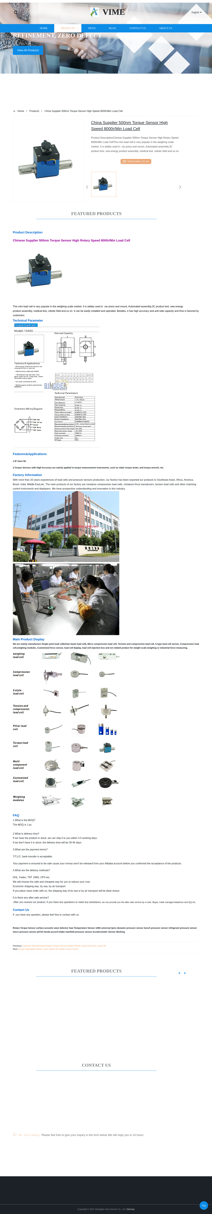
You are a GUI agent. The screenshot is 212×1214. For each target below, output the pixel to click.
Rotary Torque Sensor (24, 928)
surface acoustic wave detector (52, 928)
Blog (112, 42)
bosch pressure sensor (156, 928)
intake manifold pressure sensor (75, 932)
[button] (16, 12)
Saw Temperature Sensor (82, 928)
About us (165, 42)
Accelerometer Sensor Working (109, 932)
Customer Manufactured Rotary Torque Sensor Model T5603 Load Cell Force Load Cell (64, 946)
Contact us (138, 42)
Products (68, 42)
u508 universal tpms (106, 928)
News (92, 42)
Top (204, 1204)
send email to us (136, 161)
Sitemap (130, 1209)
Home (44, 42)
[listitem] (106, 185)
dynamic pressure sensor (130, 928)
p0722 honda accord (47, 932)
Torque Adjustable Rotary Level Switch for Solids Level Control (48, 949)
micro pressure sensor (24, 932)
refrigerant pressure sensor (183, 928)
